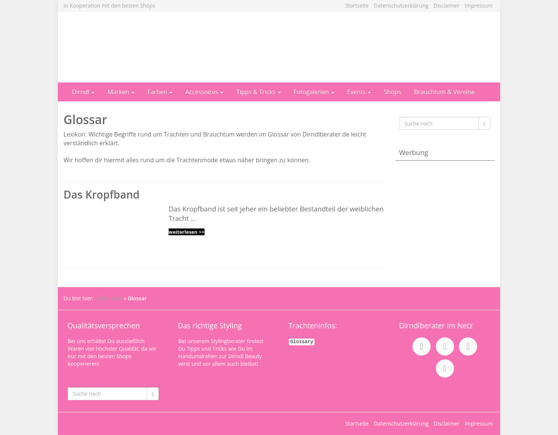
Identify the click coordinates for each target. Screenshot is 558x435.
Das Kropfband (102, 194)
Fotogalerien (314, 92)
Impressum (479, 5)
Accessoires (205, 92)
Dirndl (83, 92)
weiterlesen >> (187, 231)
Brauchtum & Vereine (444, 92)
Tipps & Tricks (258, 92)
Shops (392, 92)
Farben (159, 92)
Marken (121, 92)
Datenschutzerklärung (401, 5)
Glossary (301, 342)
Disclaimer (446, 5)
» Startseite (108, 298)
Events (359, 92)
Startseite (357, 5)
